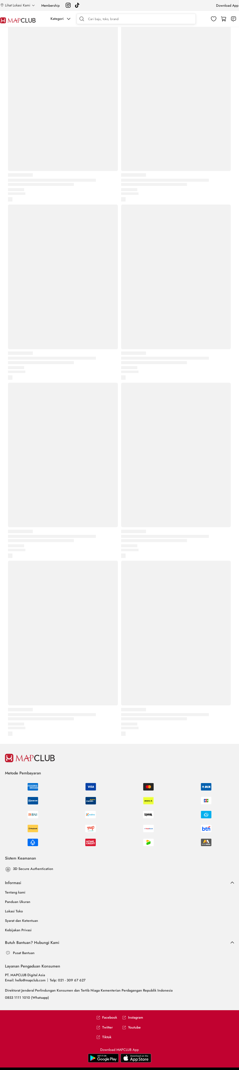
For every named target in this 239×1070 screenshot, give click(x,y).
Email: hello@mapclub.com (25, 980)
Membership (50, 5)
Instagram (132, 1017)
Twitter (104, 1027)
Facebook (106, 1017)
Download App (227, 5)
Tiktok (103, 1037)
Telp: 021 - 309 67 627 (68, 980)
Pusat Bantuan (24, 953)
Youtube (131, 1027)
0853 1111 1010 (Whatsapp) (27, 997)
